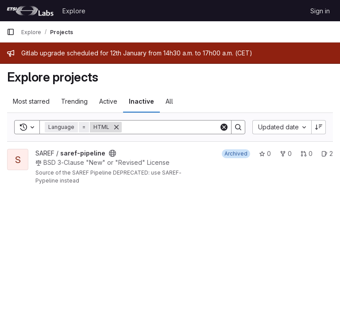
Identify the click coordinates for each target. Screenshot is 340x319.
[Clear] (224, 127)
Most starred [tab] (31, 101)
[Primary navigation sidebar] (11, 32)
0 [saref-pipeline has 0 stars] (265, 153)
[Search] (177, 127)
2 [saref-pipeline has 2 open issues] (327, 153)
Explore (73, 11)
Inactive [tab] (141, 101)
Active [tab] (108, 101)
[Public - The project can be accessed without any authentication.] (112, 153)
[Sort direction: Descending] (319, 127)
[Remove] (116, 127)
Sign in (320, 11)
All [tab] (169, 101)
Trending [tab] (74, 101)
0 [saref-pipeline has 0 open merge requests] (307, 153)
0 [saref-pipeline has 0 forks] (286, 153)
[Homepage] (30, 11)
